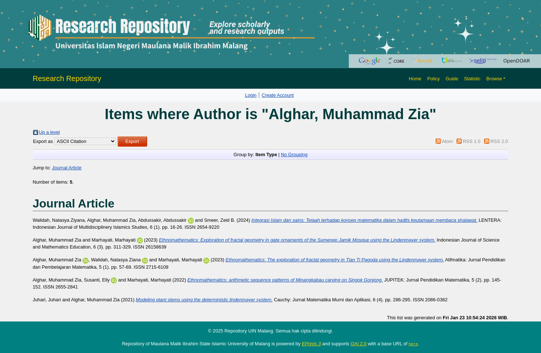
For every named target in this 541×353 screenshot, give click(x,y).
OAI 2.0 (358, 343)
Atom (447, 141)
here (413, 343)
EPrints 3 (311, 343)
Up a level (49, 132)
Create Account (278, 95)
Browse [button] (494, 78)
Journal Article (66, 167)
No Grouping (294, 154)
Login (251, 95)
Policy (433, 78)
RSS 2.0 (499, 141)
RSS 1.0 (471, 141)
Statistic (472, 78)
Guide (452, 78)
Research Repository (67, 78)
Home (415, 78)
